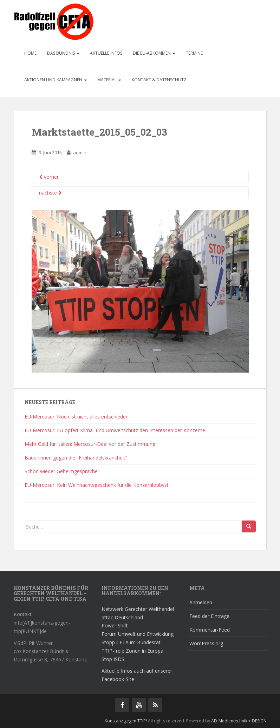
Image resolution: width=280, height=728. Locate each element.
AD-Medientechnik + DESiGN (239, 721)
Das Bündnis (63, 53)
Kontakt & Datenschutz (159, 80)
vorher (49, 177)
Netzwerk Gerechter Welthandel (138, 609)
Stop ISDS (113, 659)
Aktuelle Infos (106, 53)
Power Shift (115, 625)
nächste (50, 192)
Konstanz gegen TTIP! (126, 721)
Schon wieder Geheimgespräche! (62, 471)
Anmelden (200, 602)
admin (79, 152)
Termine (194, 53)
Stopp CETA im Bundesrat (131, 642)
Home (30, 53)
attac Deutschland (122, 617)
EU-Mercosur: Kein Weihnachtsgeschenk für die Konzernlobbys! (96, 485)
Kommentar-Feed (209, 629)
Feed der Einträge (209, 616)
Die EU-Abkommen (154, 53)
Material (109, 80)
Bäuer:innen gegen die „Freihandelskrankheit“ (76, 457)
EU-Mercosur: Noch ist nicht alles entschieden (77, 416)
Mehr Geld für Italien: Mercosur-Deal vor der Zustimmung (90, 444)
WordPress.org (206, 643)
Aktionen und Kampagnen (55, 80)
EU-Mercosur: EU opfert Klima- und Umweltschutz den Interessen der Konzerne (115, 430)
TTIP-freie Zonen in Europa (132, 650)
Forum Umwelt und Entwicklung (138, 634)
